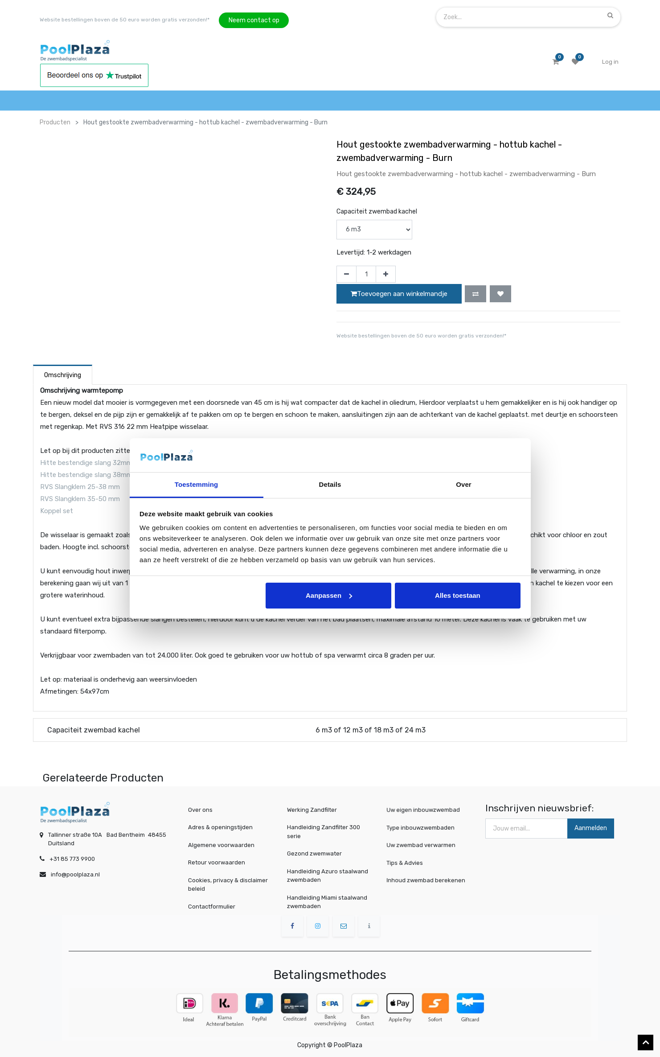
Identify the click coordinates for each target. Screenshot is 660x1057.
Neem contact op (254, 20)
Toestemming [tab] (196, 484)
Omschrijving (62, 375)
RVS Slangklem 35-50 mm (81, 499)
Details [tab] (330, 484)
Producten (55, 122)
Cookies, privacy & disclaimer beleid (228, 884)
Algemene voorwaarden (221, 845)
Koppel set (56, 511)
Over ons (200, 809)
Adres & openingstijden (220, 827)
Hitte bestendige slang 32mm (86, 463)
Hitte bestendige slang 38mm (86, 475)
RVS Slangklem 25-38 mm (80, 487)
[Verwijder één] (346, 274)
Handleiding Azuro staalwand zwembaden (327, 876)
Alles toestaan (457, 595)
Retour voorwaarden (216, 862)
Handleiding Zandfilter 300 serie (323, 831)
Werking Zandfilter (312, 809)
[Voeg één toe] (386, 274)
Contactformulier (211, 906)
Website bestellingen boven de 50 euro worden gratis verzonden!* (124, 19)
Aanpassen (329, 595)
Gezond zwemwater (314, 853)
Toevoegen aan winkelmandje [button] (399, 294)
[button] (475, 293)
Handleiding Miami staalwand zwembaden (327, 902)
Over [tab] (463, 484)
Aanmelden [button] (590, 828)
